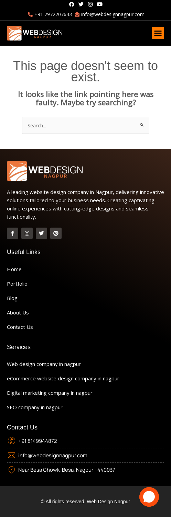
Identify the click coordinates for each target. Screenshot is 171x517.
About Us (18, 312)
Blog (12, 298)
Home (14, 269)
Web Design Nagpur (108, 501)
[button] (158, 33)
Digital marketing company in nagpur (50, 392)
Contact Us (20, 326)
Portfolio (17, 283)
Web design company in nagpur (44, 363)
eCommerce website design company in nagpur (63, 378)
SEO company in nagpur (35, 407)
